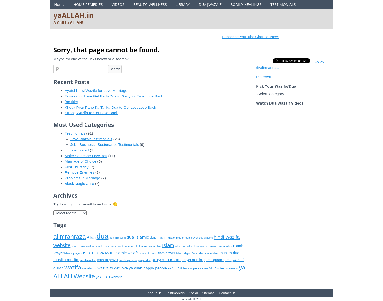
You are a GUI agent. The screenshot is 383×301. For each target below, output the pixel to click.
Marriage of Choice (80, 161)
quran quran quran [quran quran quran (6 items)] (217, 260)
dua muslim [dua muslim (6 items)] (158, 237)
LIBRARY (183, 4)
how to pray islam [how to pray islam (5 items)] (106, 246)
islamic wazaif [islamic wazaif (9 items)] (98, 252)
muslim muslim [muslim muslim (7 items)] (66, 260)
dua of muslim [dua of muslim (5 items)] (176, 237)
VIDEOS (118, 4)
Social (193, 293)
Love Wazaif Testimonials (91, 139)
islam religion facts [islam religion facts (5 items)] (187, 253)
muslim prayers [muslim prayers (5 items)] (128, 260)
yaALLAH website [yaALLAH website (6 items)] (109, 277)
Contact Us (227, 293)
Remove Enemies (79, 172)
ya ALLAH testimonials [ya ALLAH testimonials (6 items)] (221, 268)
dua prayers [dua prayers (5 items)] (206, 237)
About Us (154, 293)
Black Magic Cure (79, 184)
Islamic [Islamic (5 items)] (213, 246)
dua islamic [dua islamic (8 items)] (138, 237)
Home (59, 4)
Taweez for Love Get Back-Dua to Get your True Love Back (114, 96)
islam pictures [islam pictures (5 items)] (148, 253)
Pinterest (263, 77)
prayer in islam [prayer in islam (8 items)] (166, 259)
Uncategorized (77, 150)
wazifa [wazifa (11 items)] (72, 267)
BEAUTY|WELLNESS (150, 4)
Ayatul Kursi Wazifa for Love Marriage (96, 90)
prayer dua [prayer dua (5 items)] (144, 260)
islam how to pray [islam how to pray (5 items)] (197, 246)
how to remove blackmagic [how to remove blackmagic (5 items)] (132, 246)
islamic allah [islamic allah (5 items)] (225, 246)
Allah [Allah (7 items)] (91, 237)
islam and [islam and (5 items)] (180, 246)
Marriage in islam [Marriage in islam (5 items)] (208, 253)
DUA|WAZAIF (210, 4)
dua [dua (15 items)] (102, 236)
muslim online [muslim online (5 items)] (88, 260)
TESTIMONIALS (283, 4)
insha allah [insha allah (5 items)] (155, 246)
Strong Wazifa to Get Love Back (91, 113)
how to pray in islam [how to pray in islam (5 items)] (83, 246)
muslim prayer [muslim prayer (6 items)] (107, 260)
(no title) (71, 102)
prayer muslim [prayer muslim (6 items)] (192, 260)
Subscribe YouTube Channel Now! (253, 37)
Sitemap (208, 293)
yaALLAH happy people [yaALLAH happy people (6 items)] (185, 268)
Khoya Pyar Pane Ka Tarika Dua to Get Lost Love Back (110, 107)
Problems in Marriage (82, 178)
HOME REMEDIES (88, 4)
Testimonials (75, 133)
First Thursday (76, 167)
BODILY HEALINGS (246, 4)
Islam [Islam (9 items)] (168, 245)
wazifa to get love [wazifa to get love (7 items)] (113, 268)
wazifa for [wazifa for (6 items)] (89, 268)
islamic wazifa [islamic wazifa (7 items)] (127, 253)
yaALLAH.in (73, 15)
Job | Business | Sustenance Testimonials (104, 144)
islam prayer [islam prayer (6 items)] (166, 253)
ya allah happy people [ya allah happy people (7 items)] (148, 268)
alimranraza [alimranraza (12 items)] (69, 236)
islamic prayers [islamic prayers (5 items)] (73, 253)
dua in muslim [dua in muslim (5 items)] (118, 237)
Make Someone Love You (86, 156)
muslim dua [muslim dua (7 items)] (229, 253)
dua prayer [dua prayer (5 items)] (191, 237)
